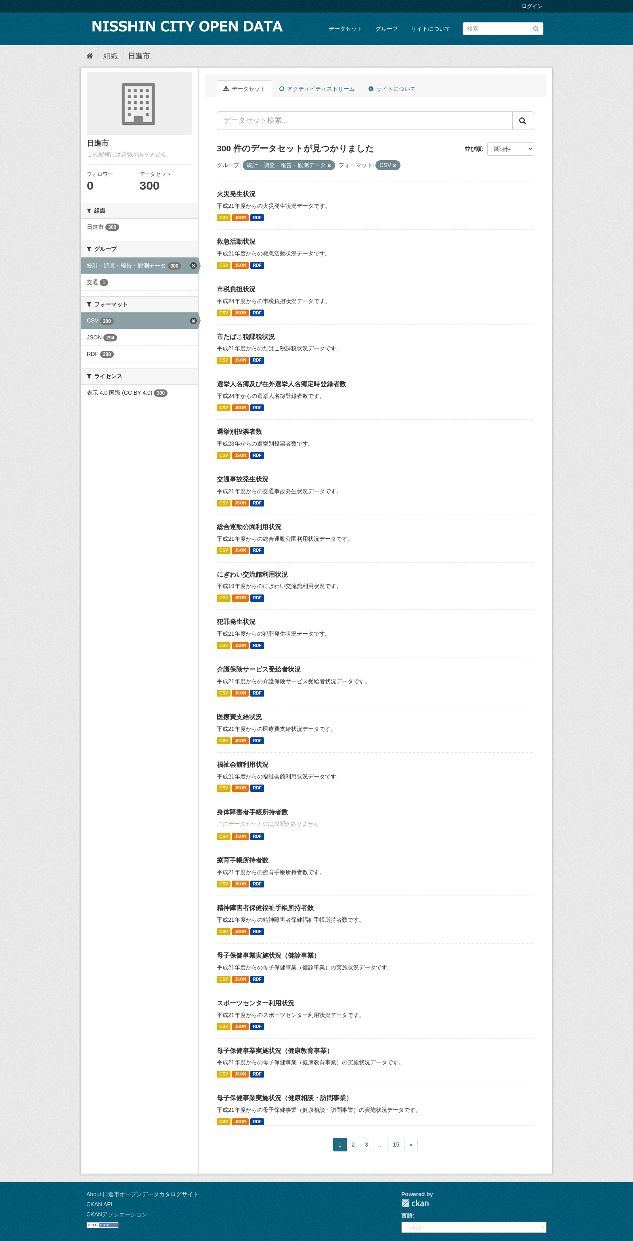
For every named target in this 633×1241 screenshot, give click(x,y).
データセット (346, 28)
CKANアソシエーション (116, 1214)
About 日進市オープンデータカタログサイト (142, 1194)
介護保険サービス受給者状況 (259, 669)
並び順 (473, 149)
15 (396, 1144)
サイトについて (431, 28)
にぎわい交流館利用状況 (252, 574)
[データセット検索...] (365, 120)
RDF (257, 217)
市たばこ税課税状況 (246, 336)
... (380, 1144)
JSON (240, 217)
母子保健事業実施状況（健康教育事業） (275, 1050)
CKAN (415, 1203)
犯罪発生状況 (236, 621)
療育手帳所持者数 (242, 860)
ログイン (532, 6)
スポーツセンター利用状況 (255, 1003)
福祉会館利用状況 (242, 764)
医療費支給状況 (239, 717)
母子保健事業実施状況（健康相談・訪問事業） (284, 1098)
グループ (386, 28)
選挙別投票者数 (239, 431)
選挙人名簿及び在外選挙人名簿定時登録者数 (281, 384)
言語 (407, 1215)
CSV (223, 217)
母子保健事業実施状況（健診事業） (268, 955)
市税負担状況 (236, 289)
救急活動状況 (236, 241)
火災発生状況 (236, 193)
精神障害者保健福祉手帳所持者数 (265, 907)
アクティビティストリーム (317, 89)
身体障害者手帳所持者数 (252, 812)
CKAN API (99, 1204)
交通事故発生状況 (242, 479)
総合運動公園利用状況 (249, 526)
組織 (110, 56)
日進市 (139, 56)
